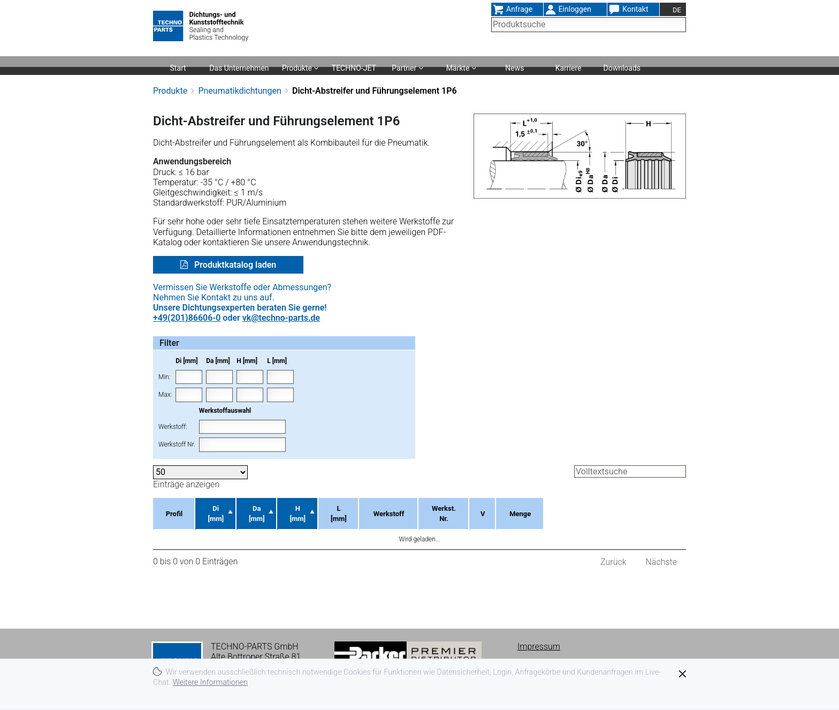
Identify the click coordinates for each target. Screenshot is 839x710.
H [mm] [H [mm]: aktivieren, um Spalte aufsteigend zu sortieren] (348, 508)
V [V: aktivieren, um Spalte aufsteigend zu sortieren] (584, 508)
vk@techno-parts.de (281, 318)
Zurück (613, 551)
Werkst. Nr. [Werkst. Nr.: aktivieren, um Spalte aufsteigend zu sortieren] (532, 508)
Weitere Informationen (210, 682)
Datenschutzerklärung (558, 655)
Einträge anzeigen (200, 477)
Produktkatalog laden (234, 265)
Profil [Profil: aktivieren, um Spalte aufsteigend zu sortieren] (177, 508)
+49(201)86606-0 (186, 318)
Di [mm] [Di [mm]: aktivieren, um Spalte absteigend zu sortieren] (231, 508)
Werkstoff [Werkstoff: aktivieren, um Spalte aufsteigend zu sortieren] (463, 508)
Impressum (538, 636)
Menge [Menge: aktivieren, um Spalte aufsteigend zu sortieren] (643, 508)
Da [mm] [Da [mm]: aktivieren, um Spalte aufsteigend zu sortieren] (289, 508)
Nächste (661, 551)
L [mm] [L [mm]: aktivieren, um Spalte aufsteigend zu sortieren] (403, 508)
